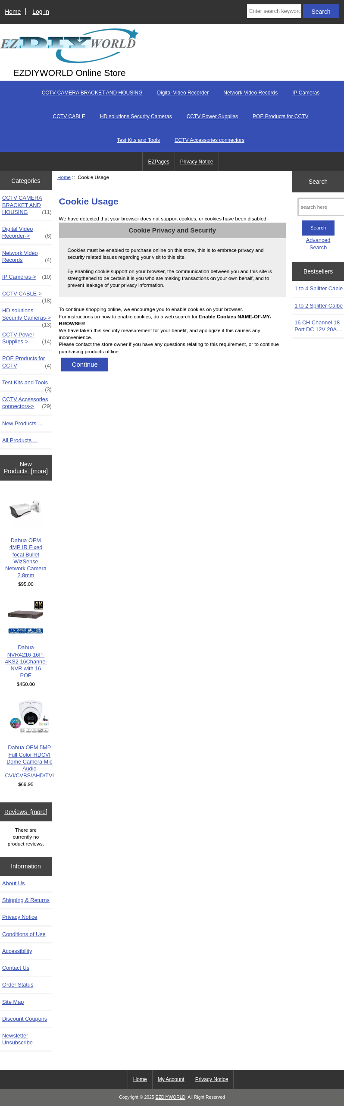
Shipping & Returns (26, 900)
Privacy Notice (196, 162)
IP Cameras (305, 93)
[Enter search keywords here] (274, 11)
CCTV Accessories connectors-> (27, 403)
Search (318, 181)
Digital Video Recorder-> (27, 232)
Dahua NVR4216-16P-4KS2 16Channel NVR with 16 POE (26, 639)
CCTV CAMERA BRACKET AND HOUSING (92, 93)
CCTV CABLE (69, 116)
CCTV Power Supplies (212, 116)
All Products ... (20, 440)
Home (13, 11)
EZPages (158, 162)
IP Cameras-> (27, 277)
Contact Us (15, 968)
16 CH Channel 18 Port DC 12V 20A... (317, 326)
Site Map (13, 1002)
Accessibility (17, 951)
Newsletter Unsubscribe (17, 1039)
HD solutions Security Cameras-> (27, 316)
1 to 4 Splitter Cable (318, 288)
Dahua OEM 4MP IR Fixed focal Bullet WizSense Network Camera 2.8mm (26, 535)
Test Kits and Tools (138, 140)
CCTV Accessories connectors (209, 140)
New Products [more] (26, 468)
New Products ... (22, 423)
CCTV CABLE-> (27, 296)
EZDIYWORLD (171, 1097)
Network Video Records (250, 93)
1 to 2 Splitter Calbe (318, 305)
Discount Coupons (24, 1019)
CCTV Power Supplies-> (27, 338)
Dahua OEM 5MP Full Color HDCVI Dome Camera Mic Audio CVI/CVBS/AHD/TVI (29, 739)
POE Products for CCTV (280, 116)
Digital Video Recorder (183, 93)
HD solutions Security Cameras (136, 116)
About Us (13, 883)
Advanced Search (318, 243)
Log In (40, 11)
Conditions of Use (24, 934)
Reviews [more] (25, 811)
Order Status (17, 984)
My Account (171, 1079)
